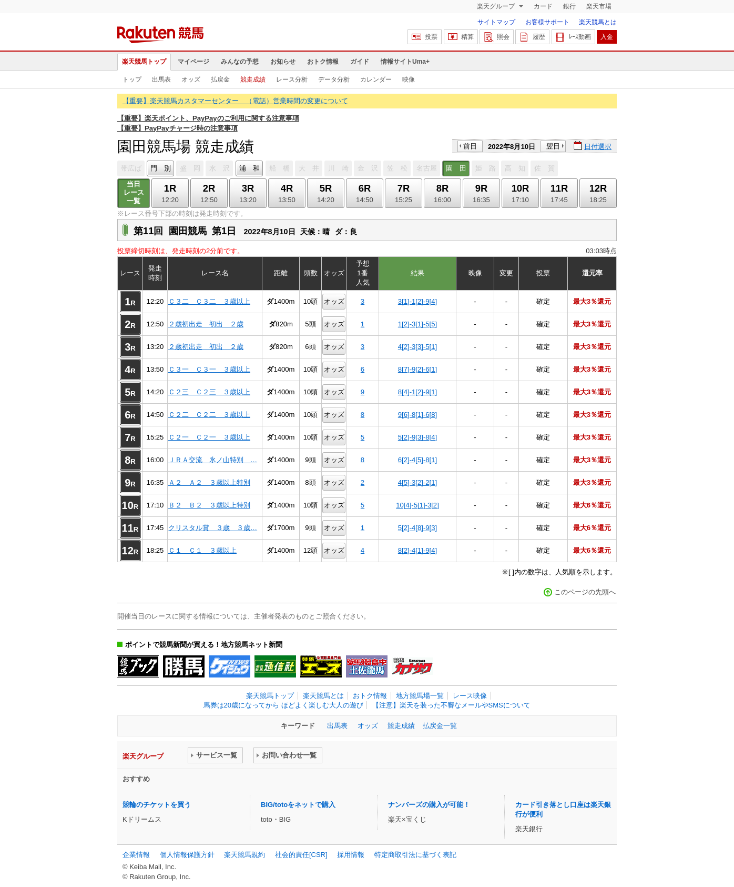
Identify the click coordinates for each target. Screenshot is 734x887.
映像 (408, 79)
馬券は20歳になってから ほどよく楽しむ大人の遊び (283, 705)
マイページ (193, 61)
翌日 (553, 146)
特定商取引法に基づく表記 (415, 855)
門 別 (160, 168)
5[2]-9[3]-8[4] (417, 437)
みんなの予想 (240, 61)
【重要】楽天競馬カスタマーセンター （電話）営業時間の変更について (235, 101)
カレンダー (376, 79)
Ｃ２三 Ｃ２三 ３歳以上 (209, 392)
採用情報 (350, 855)
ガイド (359, 61)
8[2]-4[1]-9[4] (417, 550)
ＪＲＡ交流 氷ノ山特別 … (212, 460)
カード (543, 6)
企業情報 (136, 855)
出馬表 (161, 79)
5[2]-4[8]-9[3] (417, 528)
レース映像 (470, 696)
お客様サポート (547, 22)
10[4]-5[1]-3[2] (417, 505)
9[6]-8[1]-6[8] (417, 414)
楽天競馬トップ (144, 61)
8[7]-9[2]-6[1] (417, 369)
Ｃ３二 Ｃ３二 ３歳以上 (209, 301)
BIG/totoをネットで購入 (298, 805)
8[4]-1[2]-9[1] (417, 392)
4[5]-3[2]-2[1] (417, 482)
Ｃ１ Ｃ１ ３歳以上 (202, 550)
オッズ (190, 79)
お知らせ (282, 61)
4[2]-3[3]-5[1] (417, 347)
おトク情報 (323, 61)
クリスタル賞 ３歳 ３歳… (212, 528)
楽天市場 (598, 6)
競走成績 (253, 79)
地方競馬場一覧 (420, 696)
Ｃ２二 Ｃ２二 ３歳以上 (209, 414)
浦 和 (249, 168)
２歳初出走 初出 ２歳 (205, 324)
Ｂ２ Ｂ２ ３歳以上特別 (209, 505)
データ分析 (334, 79)
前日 (470, 146)
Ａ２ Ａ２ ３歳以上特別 (209, 482)
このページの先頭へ (585, 592)
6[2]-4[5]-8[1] (417, 460)
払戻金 (220, 79)
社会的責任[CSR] (301, 855)
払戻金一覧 (440, 726)
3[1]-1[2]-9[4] (417, 301)
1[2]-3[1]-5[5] (417, 324)
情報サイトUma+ (405, 61)
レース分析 (292, 79)
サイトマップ (496, 22)
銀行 (569, 6)
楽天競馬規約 (244, 855)
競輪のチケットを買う (157, 805)
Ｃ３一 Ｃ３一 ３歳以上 (209, 369)
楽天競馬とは (598, 22)
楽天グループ (496, 6)
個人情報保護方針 (187, 855)
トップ (132, 79)
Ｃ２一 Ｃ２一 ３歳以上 (209, 437)
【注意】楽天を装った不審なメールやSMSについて (451, 705)
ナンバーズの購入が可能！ (429, 805)
